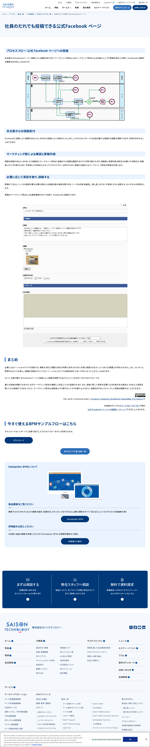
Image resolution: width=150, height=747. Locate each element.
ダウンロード (18, 441)
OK (130, 739)
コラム (60, 3)
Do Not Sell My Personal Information (106, 739)
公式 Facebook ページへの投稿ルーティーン (107, 410)
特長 (56, 8)
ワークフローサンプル (130, 406)
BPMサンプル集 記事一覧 (75, 452)
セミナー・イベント (101, 8)
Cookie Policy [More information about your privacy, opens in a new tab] (36, 744)
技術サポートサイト (125, 3)
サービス (65, 8)
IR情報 (68, 3)
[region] (75, 739)
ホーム (48, 8)
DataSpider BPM (75, 520)
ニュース (124, 641)
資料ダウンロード (122, 8)
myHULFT (108, 3)
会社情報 (86, 8)
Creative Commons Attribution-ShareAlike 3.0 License (117, 399)
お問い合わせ (140, 8)
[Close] (146, 739)
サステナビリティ (81, 3)
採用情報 (94, 3)
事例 (77, 8)
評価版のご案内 (75, 542)
